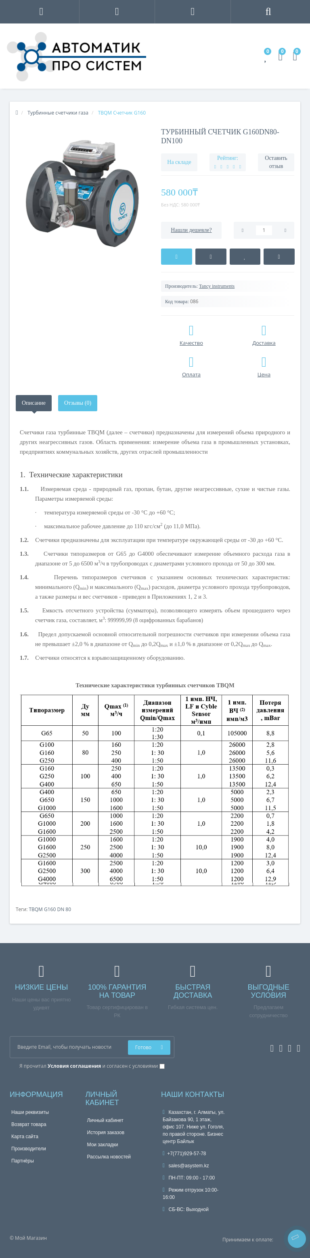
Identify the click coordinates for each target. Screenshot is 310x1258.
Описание (34, 403)
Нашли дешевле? (191, 230)
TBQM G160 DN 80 (50, 909)
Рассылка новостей (109, 1157)
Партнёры (22, 1161)
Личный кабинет (105, 1120)
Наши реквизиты (30, 1112)
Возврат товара (28, 1124)
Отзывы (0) (77, 403)
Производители (28, 1149)
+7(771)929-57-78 (184, 1153)
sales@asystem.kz (186, 1166)
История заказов (106, 1132)
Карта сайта (24, 1136)
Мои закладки (102, 1145)
